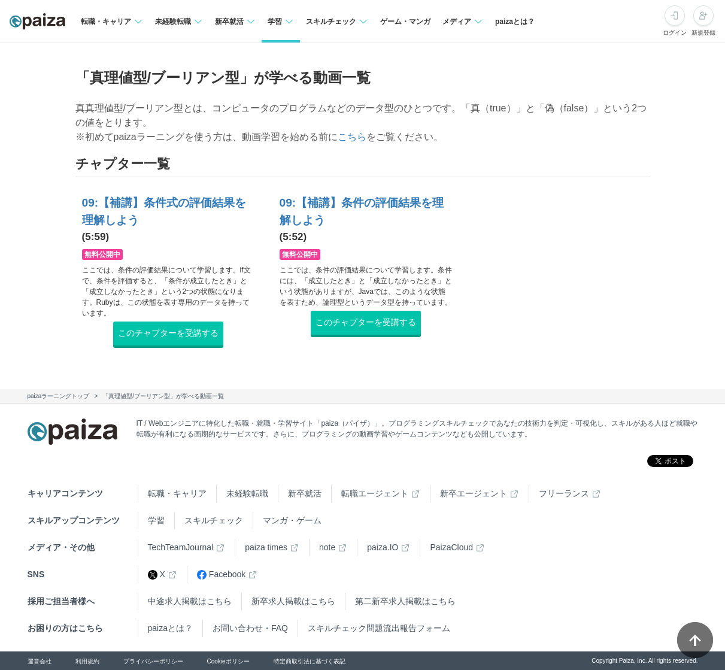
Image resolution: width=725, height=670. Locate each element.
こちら (352, 137)
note (327, 547)
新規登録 (703, 32)
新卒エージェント (473, 493)
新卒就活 (304, 493)
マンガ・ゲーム (292, 520)
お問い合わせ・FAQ (250, 628)
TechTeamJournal (181, 547)
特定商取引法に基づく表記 (309, 661)
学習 (156, 520)
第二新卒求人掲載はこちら (405, 601)
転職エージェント (374, 493)
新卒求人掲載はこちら (293, 601)
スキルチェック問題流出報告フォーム (379, 628)
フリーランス (564, 493)
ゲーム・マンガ (405, 21)
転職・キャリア (177, 493)
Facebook (221, 574)
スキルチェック (213, 520)
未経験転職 (247, 493)
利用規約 (87, 661)
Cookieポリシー (228, 661)
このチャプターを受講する (168, 333)
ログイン (675, 32)
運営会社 (39, 661)
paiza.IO (382, 547)
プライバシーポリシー (153, 661)
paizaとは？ (515, 21)
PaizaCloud (451, 547)
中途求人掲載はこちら (190, 601)
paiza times (266, 547)
